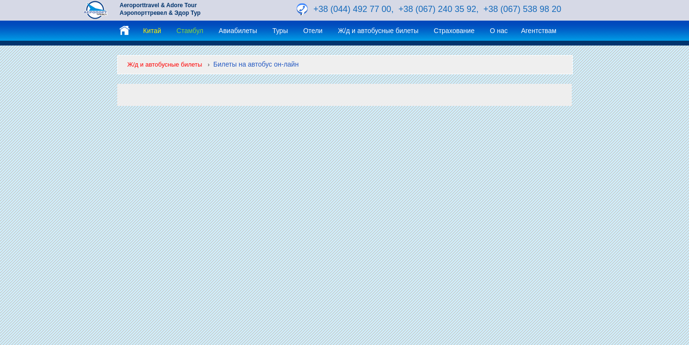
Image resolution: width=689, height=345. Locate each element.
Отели (312, 30)
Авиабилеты (238, 30)
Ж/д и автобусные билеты (378, 30)
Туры (280, 30)
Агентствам (538, 30)
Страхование (454, 30)
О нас (499, 30)
